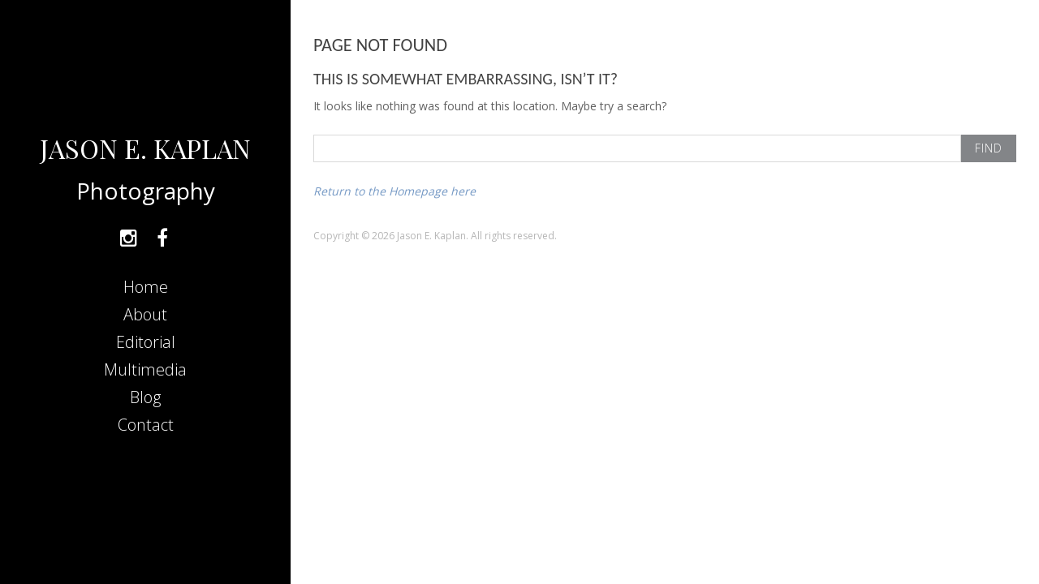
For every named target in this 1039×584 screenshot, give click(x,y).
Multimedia (145, 369)
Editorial (145, 342)
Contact (146, 425)
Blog (145, 397)
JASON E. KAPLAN (145, 148)
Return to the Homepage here (394, 191)
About (145, 314)
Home (145, 287)
